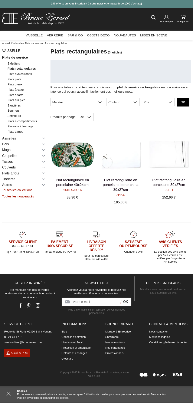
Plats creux (14, 84)
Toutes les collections (17, 190)
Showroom (112, 336)
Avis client (163, 289)
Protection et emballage (76, 347)
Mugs (6, 150)
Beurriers (13, 110)
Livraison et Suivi (72, 342)
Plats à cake (15, 89)
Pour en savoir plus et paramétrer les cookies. (43, 397)
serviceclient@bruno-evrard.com (24, 342)
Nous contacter (158, 331)
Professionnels (114, 353)
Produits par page (63, 117)
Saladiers (13, 63)
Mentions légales (159, 336)
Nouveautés (125, 35)
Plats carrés (15, 131)
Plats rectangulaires (21, 68)
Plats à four (10, 173)
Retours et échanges (74, 353)
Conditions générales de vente (168, 342)
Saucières (14, 105)
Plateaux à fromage (20, 126)
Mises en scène (153, 35)
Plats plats (14, 79)
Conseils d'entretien (74, 336)
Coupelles (9, 156)
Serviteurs (14, 116)
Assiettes (9, 138)
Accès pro (17, 353)
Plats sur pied (16, 100)
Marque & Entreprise (118, 331)
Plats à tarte (15, 95)
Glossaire (67, 358)
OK (182, 102)
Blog (64, 331)
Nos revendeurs (115, 342)
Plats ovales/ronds (19, 74)
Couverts (9, 167)
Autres (7, 185)
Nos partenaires (115, 347)
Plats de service (15, 57)
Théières (8, 179)
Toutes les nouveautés (18, 196)
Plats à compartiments (22, 121)
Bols (5, 144)
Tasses (7, 161)
